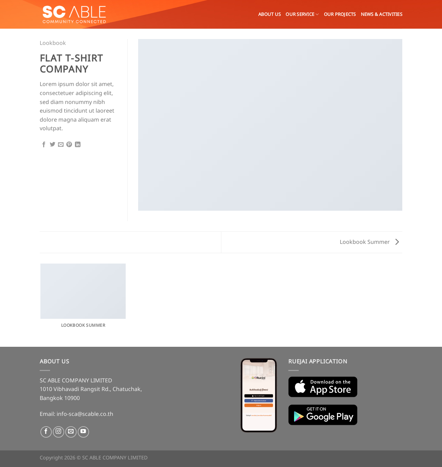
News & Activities (381, 14)
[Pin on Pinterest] (69, 145)
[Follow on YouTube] (83, 432)
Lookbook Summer (369, 242)
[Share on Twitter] (52, 145)
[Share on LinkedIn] (77, 145)
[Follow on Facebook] (46, 432)
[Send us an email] (71, 432)
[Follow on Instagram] (58, 432)
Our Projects (340, 14)
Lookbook (53, 43)
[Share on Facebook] (44, 145)
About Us (269, 14)
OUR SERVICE (302, 14)
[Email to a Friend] (61, 145)
